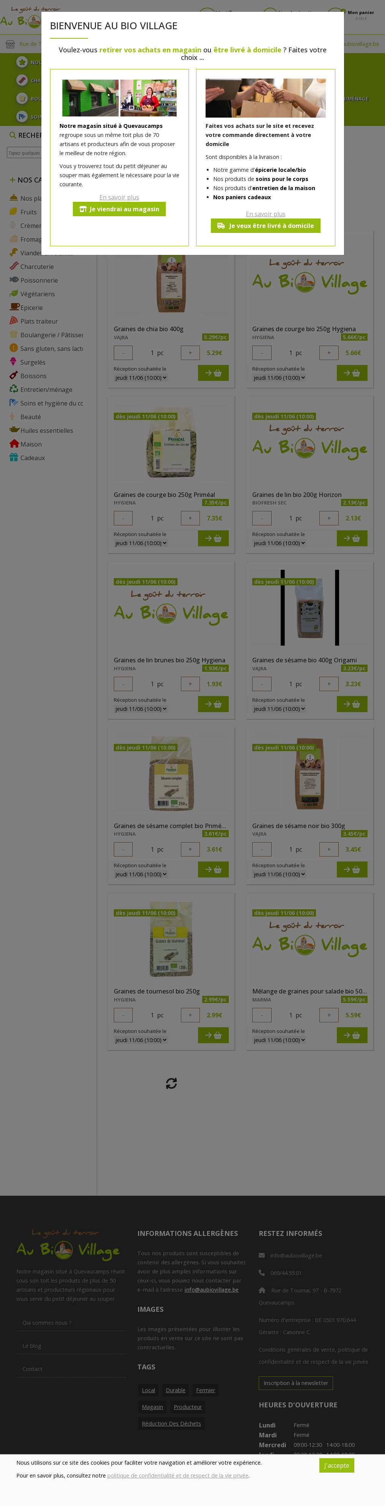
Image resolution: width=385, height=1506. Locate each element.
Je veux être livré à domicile (265, 226)
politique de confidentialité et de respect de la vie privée (177, 1475)
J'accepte (336, 1465)
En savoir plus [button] (119, 197)
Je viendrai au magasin (119, 209)
